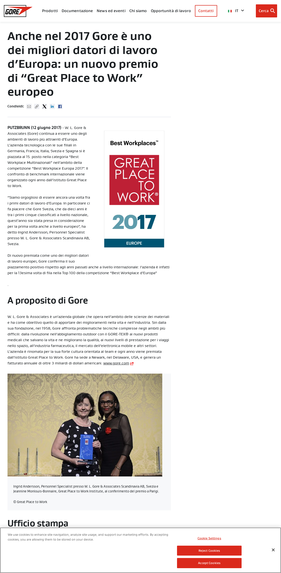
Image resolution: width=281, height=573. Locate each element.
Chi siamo (138, 11)
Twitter (44, 106)
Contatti (206, 11)
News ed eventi (111, 11)
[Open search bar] (266, 10)
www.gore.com (116, 363)
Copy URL (36, 106)
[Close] (273, 550)
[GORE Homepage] (18, 11)
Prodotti (50, 11)
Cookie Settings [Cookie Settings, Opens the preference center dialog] (209, 539)
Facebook (60, 106)
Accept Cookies (209, 563)
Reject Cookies (209, 551)
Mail (29, 106)
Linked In (52, 106)
